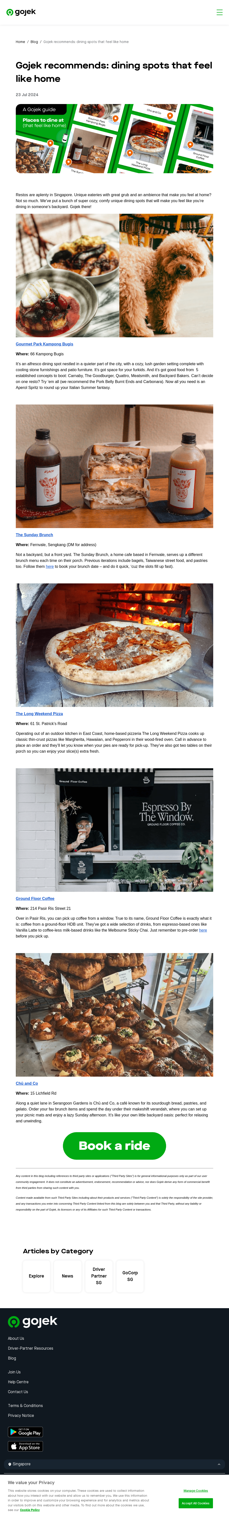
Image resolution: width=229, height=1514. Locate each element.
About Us (16, 1339)
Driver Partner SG (99, 1276)
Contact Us (18, 1392)
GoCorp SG (130, 1276)
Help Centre (18, 1382)
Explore (36, 1276)
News (67, 1276)
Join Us (14, 1372)
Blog (34, 42)
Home (20, 42)
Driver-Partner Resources (30, 1349)
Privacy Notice (21, 1416)
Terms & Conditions (25, 1406)
